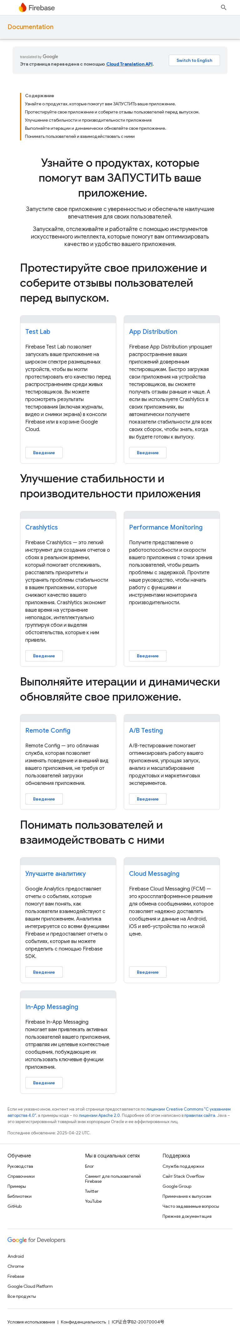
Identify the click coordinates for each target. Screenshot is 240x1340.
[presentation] (120, 177)
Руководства (20, 1166)
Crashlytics (41, 527)
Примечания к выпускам (186, 1196)
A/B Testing (146, 731)
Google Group (176, 1186)
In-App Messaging (51, 1007)
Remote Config (47, 731)
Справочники (21, 1176)
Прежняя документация (187, 1216)
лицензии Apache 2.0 (99, 1115)
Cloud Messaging (154, 874)
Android (16, 1256)
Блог (89, 1166)
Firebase (16, 1276)
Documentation (30, 27)
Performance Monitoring (165, 527)
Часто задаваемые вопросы (190, 1206)
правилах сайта (199, 1115)
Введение (44, 452)
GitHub (15, 1206)
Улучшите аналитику (55, 874)
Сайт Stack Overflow (183, 1176)
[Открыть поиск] (224, 7)
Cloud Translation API (129, 64)
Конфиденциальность (83, 1321)
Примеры (17, 1186)
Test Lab (37, 332)
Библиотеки (20, 1196)
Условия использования (31, 1321)
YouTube (93, 1201)
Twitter (91, 1191)
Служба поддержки (183, 1166)
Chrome (16, 1266)
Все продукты (22, 1296)
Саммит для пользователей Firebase (113, 1178)
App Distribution (153, 332)
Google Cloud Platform (30, 1286)
